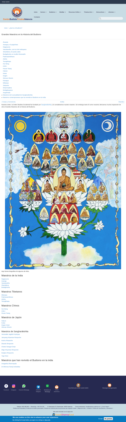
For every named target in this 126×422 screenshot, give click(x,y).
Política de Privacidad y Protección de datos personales (28, 408)
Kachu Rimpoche (7, 340)
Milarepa (6, 83)
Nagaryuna (6, 47)
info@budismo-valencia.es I (93, 406)
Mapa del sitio (81, 408)
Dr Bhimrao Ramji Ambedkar (10, 367)
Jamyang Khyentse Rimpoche (11, 337)
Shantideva (5, 285)
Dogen (5, 76)
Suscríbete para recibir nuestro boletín (78, 388)
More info (47, 420)
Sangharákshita (46, 104)
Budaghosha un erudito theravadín (14, 54)
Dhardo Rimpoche (7, 343)
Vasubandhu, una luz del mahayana (14, 49)
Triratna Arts (88, 12)
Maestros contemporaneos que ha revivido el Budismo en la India (24, 97)
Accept (100, 418)
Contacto (37, 17)
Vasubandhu (5, 283)
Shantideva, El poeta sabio (11, 52)
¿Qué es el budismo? (15, 28)
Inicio (35, 12)
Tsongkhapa (7, 61)
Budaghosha (5, 287)
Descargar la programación (109, 388)
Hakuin (5, 71)
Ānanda (5, 42)
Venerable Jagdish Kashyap (10, 334)
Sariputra (6, 85)
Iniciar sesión (5, 2)
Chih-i (5, 66)
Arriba (62, 102)
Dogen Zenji (5, 325)
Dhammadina (7, 88)
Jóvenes (111, 12)
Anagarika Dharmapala (9, 363)
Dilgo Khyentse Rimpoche (9, 350)
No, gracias (108, 418)
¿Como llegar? (105, 406)
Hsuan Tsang (7, 68)
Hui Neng (6, 64)
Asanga (3, 281)
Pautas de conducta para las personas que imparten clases (60, 408)
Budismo (53, 12)
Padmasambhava (7, 297)
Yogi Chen (4, 356)
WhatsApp (33, 406)
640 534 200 (40, 406)
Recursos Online (75, 12)
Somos (43, 12)
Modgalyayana (8, 90)
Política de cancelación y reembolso (102, 408)
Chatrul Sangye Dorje (8, 346)
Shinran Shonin (8, 78)
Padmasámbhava (8, 56)
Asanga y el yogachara (10, 44)
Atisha (5, 59)
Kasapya (6, 80)
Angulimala (6, 92)
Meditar (62, 12)
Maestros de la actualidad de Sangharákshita (17, 95)
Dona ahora (100, 12)
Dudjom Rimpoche (7, 353)
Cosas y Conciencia (8, 102)
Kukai (5, 73)
